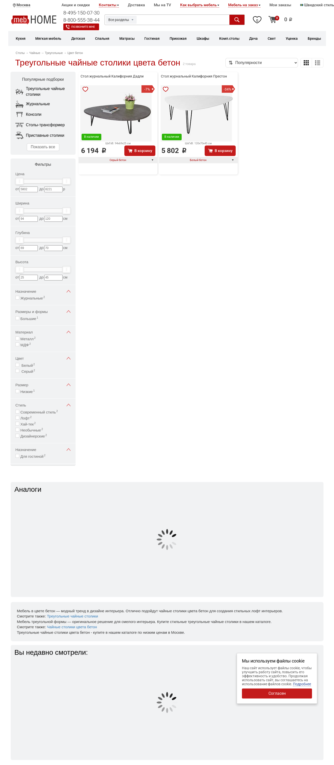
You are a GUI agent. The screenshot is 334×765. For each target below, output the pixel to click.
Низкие (28, 391)
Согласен (277, 693)
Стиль (43, 405)
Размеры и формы (43, 312)
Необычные (32, 430)
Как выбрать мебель (198, 5)
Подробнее (302, 684)
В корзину (143, 150)
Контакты (107, 5)
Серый (28, 371)
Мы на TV (162, 5)
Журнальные (33, 298)
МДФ (26, 344)
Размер (43, 385)
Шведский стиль (317, 5)
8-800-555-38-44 (81, 20)
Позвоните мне (83, 26)
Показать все (43, 147)
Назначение (43, 291)
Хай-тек (28, 424)
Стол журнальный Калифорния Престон (194, 76)
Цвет (43, 358)
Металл (28, 338)
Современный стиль (39, 412)
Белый (28, 365)
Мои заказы (280, 5)
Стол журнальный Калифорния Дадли (112, 76)
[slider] (19, 181)
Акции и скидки (76, 5)
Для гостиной (33, 456)
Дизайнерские (34, 436)
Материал (43, 332)
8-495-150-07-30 (81, 13)
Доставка (136, 5)
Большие (29, 318)
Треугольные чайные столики (72, 616)
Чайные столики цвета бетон (72, 627)
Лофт (26, 418)
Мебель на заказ (243, 5)
